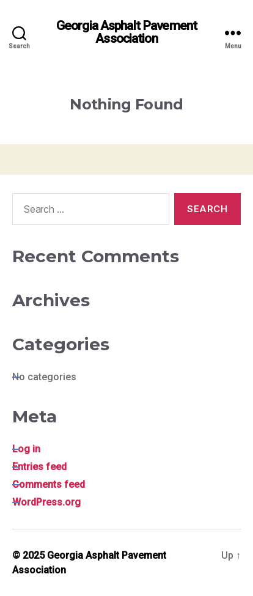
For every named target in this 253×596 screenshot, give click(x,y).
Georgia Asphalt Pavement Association (126, 33)
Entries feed (39, 467)
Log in (26, 449)
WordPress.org (46, 502)
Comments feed (48, 484)
